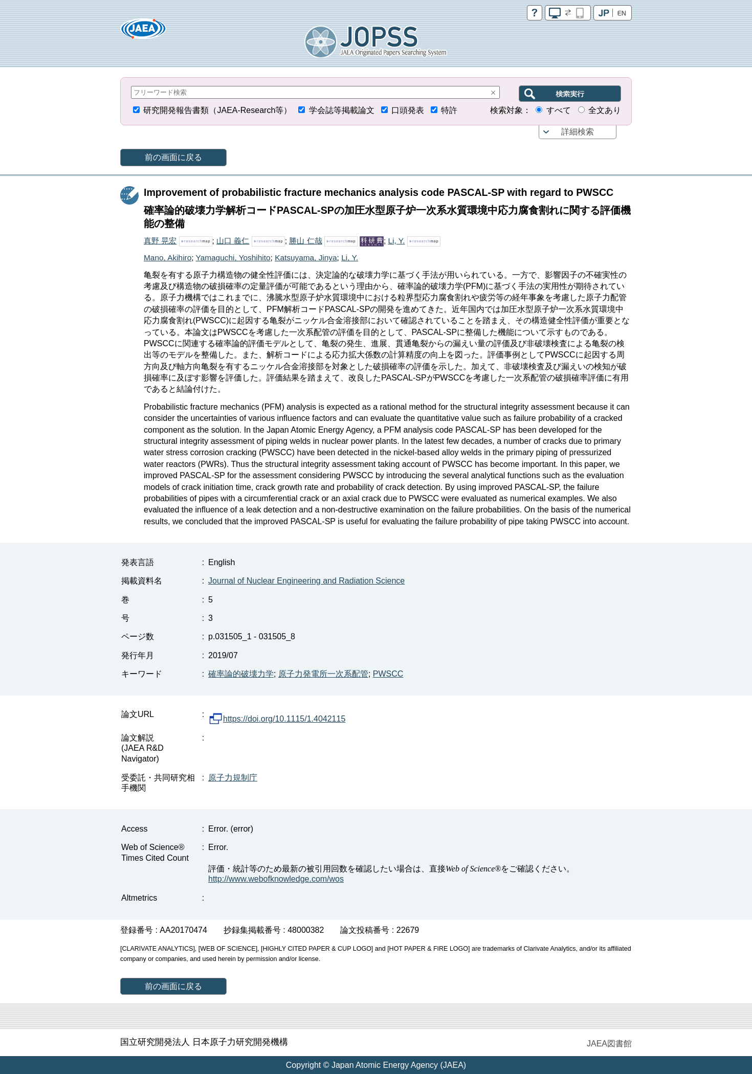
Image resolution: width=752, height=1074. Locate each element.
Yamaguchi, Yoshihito (233, 257)
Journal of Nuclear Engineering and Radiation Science (306, 580)
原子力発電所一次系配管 (323, 673)
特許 (449, 110)
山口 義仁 (232, 240)
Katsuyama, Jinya (306, 257)
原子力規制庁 (232, 777)
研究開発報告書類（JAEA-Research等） (217, 110)
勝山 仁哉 (305, 240)
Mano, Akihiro (167, 257)
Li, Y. (396, 240)
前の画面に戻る (173, 157)
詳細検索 (577, 131)
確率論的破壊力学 (241, 673)
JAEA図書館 (609, 1043)
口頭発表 (407, 110)
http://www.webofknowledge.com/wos (276, 879)
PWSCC (388, 673)
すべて (558, 110)
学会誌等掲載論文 (341, 110)
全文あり (604, 110)
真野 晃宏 (160, 240)
